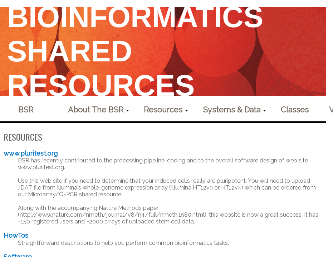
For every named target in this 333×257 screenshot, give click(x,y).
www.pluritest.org (31, 153)
